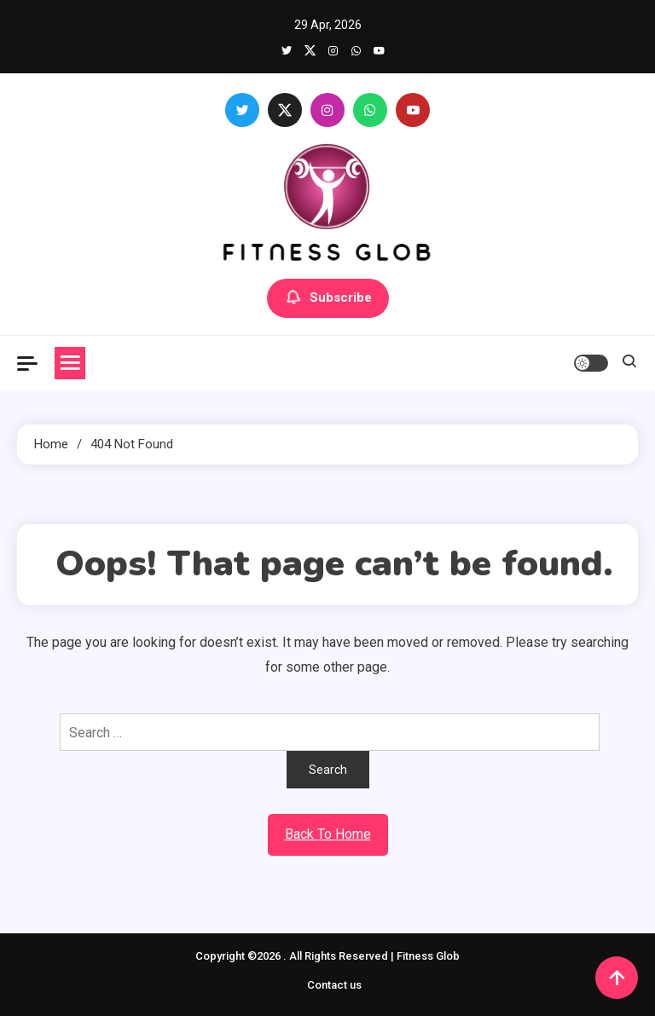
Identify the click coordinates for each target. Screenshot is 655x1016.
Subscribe (328, 298)
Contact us (334, 984)
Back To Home (328, 834)
